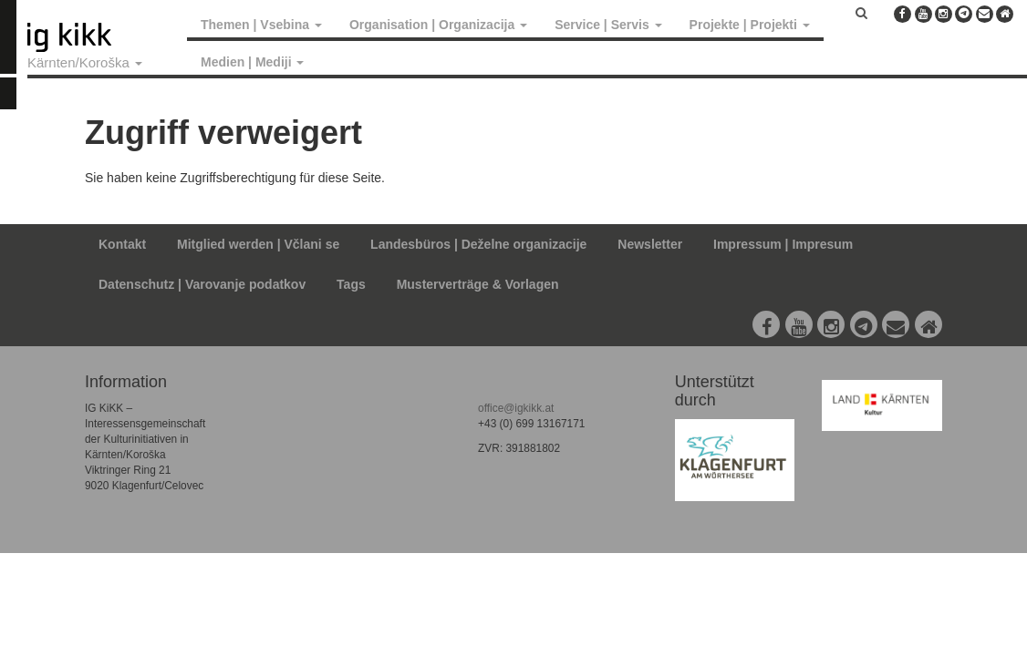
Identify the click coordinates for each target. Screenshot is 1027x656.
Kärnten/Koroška (84, 62)
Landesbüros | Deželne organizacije (478, 244)
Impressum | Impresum (783, 244)
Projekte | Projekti (750, 24)
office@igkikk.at (516, 408)
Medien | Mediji (252, 62)
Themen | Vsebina (261, 24)
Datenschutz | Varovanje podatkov (202, 284)
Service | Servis (608, 24)
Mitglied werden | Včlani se (258, 244)
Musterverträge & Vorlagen (478, 284)
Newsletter (649, 244)
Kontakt (122, 244)
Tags (351, 284)
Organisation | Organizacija (438, 24)
